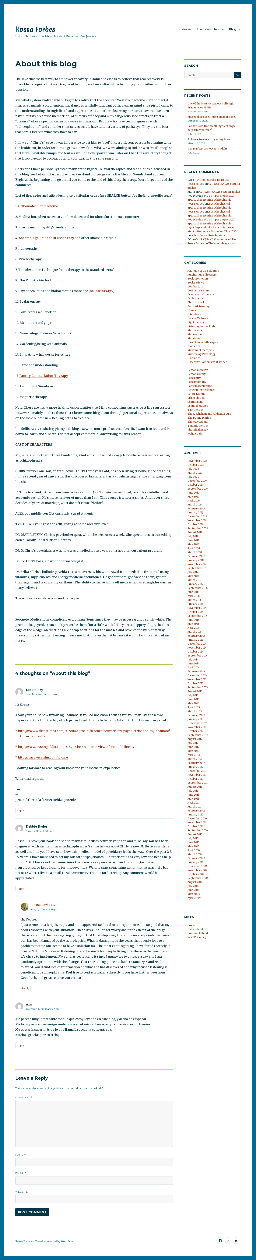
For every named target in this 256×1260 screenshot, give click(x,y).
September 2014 (198, 655)
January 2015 (195, 639)
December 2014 (197, 643)
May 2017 (193, 576)
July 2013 (193, 695)
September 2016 (198, 588)
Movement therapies (201, 350)
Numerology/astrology (202, 354)
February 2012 (196, 763)
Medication (195, 334)
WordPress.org (197, 937)
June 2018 (193, 540)
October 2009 (196, 874)
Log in (191, 925)
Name (20, 1154)
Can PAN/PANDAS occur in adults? (208, 148)
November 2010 (197, 822)
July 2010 (193, 838)
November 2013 (197, 679)
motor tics (194, 346)
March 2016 (195, 600)
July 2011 (193, 790)
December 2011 (197, 771)
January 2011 (195, 814)
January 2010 (196, 862)
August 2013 (195, 691)
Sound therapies (198, 405)
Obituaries (194, 358)
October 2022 (196, 464)
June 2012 (193, 747)
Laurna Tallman (198, 318)
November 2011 (197, 774)
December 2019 (197, 480)
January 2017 (195, 584)
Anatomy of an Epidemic (203, 270)
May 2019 (193, 496)
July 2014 (193, 659)
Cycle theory (195, 298)
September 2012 (198, 735)
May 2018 (193, 544)
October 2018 (196, 524)
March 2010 (195, 854)
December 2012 (197, 723)
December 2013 (197, 675)
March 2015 (195, 631)
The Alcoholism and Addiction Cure (209, 413)
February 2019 (196, 508)
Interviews (194, 314)
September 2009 (198, 878)
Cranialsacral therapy (201, 294)
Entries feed (195, 929)
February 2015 (196, 635)
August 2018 (195, 532)
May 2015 (193, 623)
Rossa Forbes (35, 29)
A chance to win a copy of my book (209, 139)
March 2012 (195, 759)
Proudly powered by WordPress (55, 1241)
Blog (233, 29)
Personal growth (198, 370)
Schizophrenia (196, 397)
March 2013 (195, 711)
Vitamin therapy (198, 429)
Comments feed (198, 933)
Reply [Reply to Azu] (20, 1045)
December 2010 (197, 818)
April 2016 (194, 596)
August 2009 (195, 882)
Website (21, 1191)
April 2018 (194, 548)
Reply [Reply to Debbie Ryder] (20, 888)
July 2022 (193, 468)
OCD (190, 366)
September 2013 (198, 687)
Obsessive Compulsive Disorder (207, 362)
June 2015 (193, 619)
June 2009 (194, 890)
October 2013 (196, 683)
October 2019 (195, 484)
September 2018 (198, 528)
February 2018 (196, 556)
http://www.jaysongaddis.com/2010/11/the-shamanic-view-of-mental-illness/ (76, 747)
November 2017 (197, 564)
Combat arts (195, 286)
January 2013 (196, 719)
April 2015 (194, 627)
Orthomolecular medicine (38, 206)
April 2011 (193, 802)
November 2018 (197, 520)
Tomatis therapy (198, 425)
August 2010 (195, 834)
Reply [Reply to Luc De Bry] (20, 810)
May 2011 (193, 798)
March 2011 (194, 806)
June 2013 (193, 699)
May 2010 (193, 846)
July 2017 (193, 572)
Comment (24, 1097)
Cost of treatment (199, 290)
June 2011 (193, 794)
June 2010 (193, 842)
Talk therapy (196, 409)
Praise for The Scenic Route (203, 29)
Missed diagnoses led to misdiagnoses (212, 116)
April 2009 (194, 898)
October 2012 (196, 731)
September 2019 (198, 488)
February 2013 (196, 715)
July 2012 (193, 743)
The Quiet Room (198, 421)
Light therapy (196, 322)
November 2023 (197, 461)
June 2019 (193, 492)
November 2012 (197, 727)
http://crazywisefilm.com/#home (43, 757)
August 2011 (195, 786)
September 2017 (197, 568)
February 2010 (196, 858)
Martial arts (195, 330)
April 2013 (194, 707)
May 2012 (193, 751)
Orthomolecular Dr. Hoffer (213, 179)
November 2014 (197, 647)
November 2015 (197, 608)
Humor (192, 310)
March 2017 (194, 580)
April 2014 (194, 667)
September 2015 (198, 616)
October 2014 (196, 651)
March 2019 (195, 504)
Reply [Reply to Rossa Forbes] (25, 988)
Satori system (196, 394)
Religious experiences (201, 390)
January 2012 (196, 767)
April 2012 (194, 755)
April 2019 (194, 500)
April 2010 (194, 850)
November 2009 (197, 870)
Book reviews (196, 282)
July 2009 (193, 886)
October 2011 (195, 778)
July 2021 (193, 476)
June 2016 (193, 592)
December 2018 (197, 516)
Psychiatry (194, 378)
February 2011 (196, 810)
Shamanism (195, 401)
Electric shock (196, 302)
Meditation (194, 338)
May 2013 (193, 703)
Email (20, 1173)
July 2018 (193, 536)
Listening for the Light (202, 326)
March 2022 (195, 472)
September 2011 (197, 782)
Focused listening (199, 306)
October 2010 (196, 826)
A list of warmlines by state (208, 235)
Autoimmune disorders (202, 274)
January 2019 (195, 512)
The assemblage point (222, 243)
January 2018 (196, 560)
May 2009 (194, 894)
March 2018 (195, 552)
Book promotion (198, 278)
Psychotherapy (197, 382)
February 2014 (196, 671)
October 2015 (195, 612)
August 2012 (195, 739)
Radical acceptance (200, 386)
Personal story (197, 374)
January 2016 (195, 604)
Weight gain (195, 433)
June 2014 (193, 663)
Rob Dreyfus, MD (198, 219)
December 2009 (198, 866)
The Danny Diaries (199, 417)
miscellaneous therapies (203, 342)
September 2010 (198, 830)
